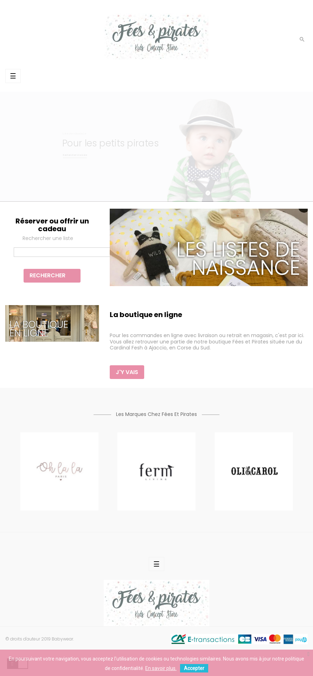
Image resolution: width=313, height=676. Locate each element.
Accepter (194, 668)
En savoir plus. (161, 668)
